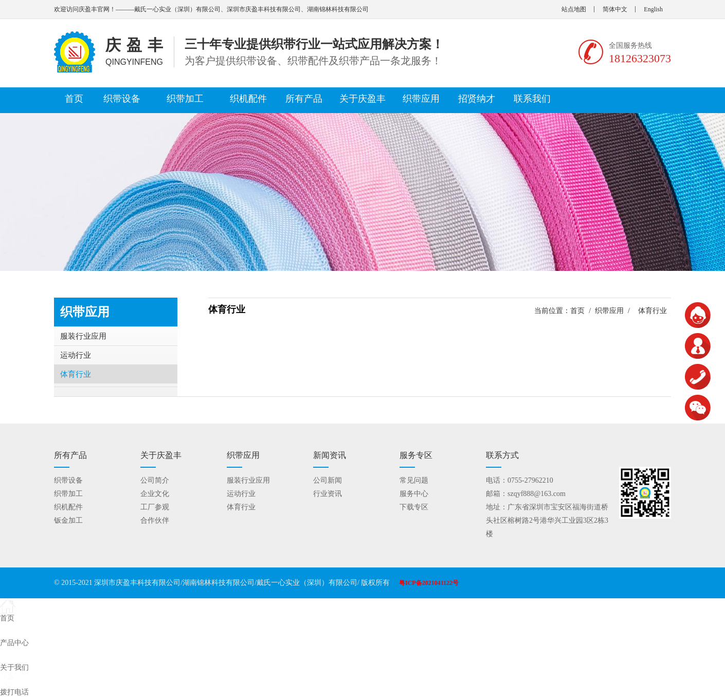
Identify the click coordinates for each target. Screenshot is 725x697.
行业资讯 (327, 494)
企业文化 (154, 494)
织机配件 (248, 99)
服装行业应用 (83, 336)
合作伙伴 (154, 520)
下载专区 (414, 507)
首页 (74, 99)
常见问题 (414, 480)
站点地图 (573, 9)
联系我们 (532, 99)
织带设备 (121, 99)
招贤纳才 (476, 99)
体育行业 (75, 374)
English (653, 9)
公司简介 (154, 480)
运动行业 (75, 355)
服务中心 (414, 494)
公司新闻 (327, 480)
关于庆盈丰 (362, 99)
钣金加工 (68, 520)
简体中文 (615, 9)
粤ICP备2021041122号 (429, 582)
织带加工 (185, 99)
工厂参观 (154, 507)
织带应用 (421, 99)
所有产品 (303, 99)
